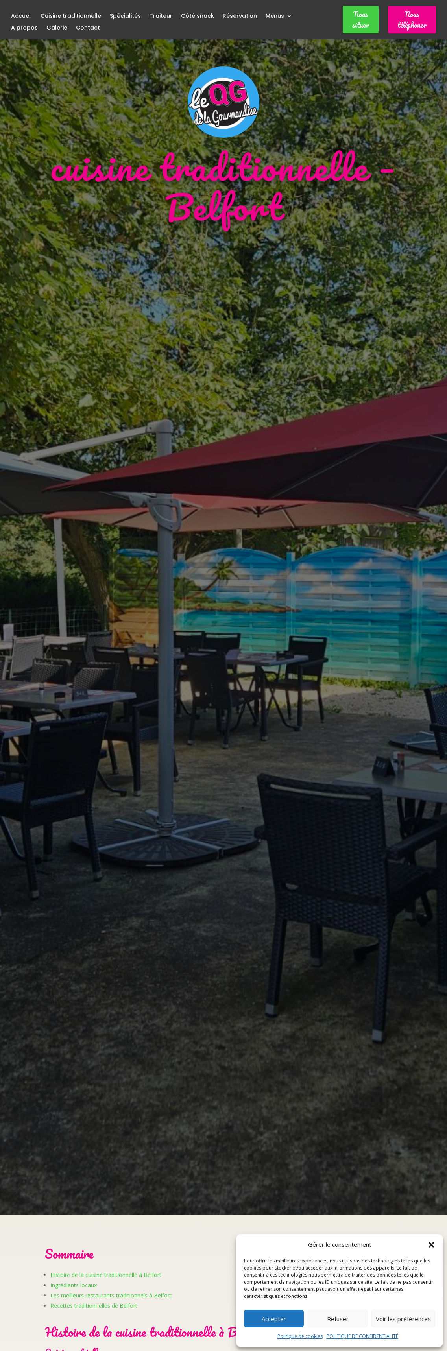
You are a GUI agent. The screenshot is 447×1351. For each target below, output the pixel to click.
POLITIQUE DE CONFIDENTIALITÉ (362, 1336)
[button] (431, 1245)
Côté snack (197, 16)
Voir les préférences (403, 1319)
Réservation (240, 16)
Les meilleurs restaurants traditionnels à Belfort (111, 1295)
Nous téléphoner (412, 19)
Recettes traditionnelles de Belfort (93, 1305)
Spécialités (125, 16)
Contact (88, 28)
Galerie (56, 28)
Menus (275, 16)
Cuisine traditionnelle (71, 16)
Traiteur (161, 16)
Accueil (21, 16)
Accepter (274, 1319)
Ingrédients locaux (73, 1285)
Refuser (338, 1319)
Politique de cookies (300, 1336)
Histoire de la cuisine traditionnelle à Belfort (105, 1275)
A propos (24, 28)
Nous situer (360, 19)
